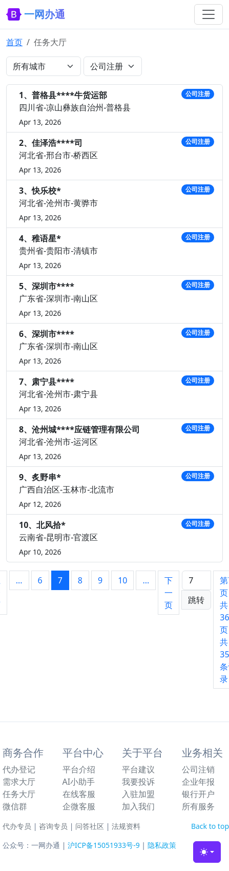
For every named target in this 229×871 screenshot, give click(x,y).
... (19, 580)
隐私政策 (162, 845)
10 (122, 580)
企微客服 (79, 806)
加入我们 (138, 806)
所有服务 (198, 806)
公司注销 (198, 769)
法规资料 (126, 826)
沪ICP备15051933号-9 (104, 845)
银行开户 (198, 794)
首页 (14, 42)
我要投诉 (138, 781)
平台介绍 (79, 769)
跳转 (196, 599)
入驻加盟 (138, 794)
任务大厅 (19, 794)
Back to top (210, 826)
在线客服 (79, 794)
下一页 (168, 593)
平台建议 (138, 769)
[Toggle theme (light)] (207, 852)
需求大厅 (19, 781)
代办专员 (17, 826)
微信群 (15, 806)
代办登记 (19, 769)
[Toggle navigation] (208, 14)
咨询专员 (53, 826)
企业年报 (198, 781)
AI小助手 (79, 781)
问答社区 (89, 826)
